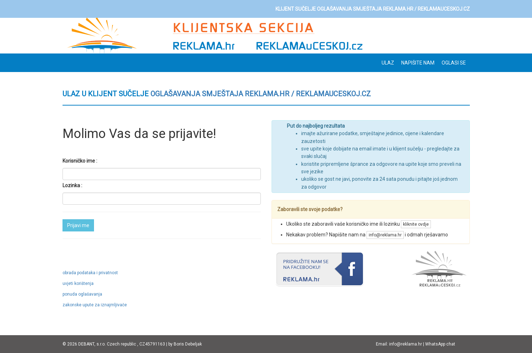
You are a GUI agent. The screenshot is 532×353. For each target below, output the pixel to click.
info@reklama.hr (385, 234)
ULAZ (388, 63)
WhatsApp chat (440, 344)
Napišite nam (417, 63)
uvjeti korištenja (78, 283)
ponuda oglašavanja (82, 294)
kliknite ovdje (416, 224)
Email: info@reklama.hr (399, 344)
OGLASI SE (454, 63)
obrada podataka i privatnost (90, 272)
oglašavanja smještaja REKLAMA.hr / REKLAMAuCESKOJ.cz (260, 93)
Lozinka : (72, 185)
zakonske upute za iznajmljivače (95, 304)
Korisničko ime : (80, 161)
